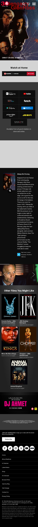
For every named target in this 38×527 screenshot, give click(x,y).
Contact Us (5, 492)
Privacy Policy (6, 496)
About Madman (6, 459)
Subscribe (8, 439)
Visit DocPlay (6, 484)
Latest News (5, 467)
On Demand (5, 475)
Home (4, 455)
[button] (4, 274)
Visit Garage (5, 488)
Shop (3, 471)
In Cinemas (5, 463)
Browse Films (6, 480)
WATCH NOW (31, 73)
